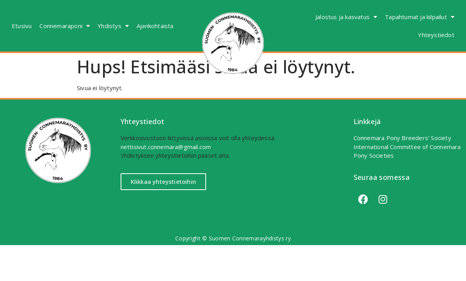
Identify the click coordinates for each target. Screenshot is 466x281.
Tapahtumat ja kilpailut (419, 17)
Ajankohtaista (155, 26)
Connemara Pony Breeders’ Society (402, 138)
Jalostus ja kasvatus (346, 17)
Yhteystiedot (436, 35)
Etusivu (22, 26)
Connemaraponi (64, 26)
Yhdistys (113, 26)
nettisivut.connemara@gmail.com (166, 147)
